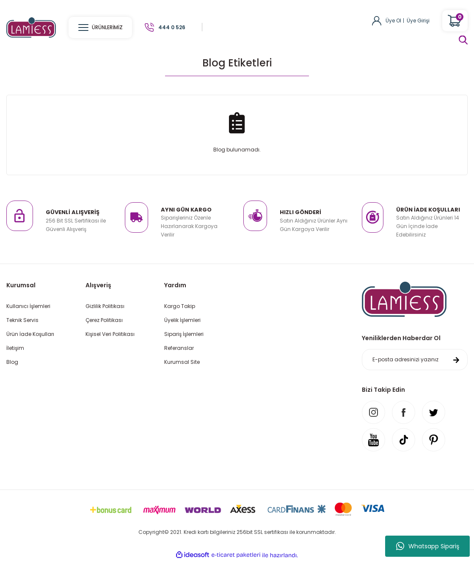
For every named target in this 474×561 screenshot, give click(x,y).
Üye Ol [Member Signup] (393, 20)
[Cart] (455, 20)
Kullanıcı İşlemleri (28, 306)
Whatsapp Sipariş (427, 546)
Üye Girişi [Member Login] (418, 20)
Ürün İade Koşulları (30, 334)
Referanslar (179, 348)
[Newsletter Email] (415, 359)
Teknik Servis (22, 320)
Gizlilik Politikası (104, 306)
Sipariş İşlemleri (184, 334)
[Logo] (31, 26)
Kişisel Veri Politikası (110, 334)
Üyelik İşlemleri (182, 320)
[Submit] (456, 359)
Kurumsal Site (182, 362)
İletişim (15, 348)
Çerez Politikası (104, 320)
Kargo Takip (179, 306)
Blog (12, 362)
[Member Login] (376, 20)
